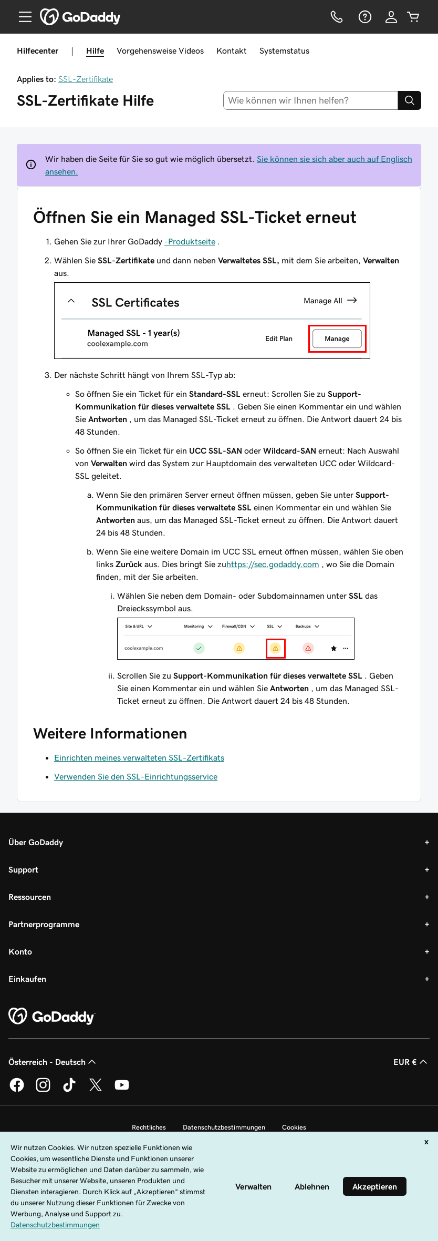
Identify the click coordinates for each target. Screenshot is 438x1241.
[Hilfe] (364, 17)
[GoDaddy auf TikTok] (69, 1090)
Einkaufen (27, 979)
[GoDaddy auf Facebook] (16, 1090)
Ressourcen (29, 897)
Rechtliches (149, 1127)
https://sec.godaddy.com (272, 564)
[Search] (409, 100)
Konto (20, 951)
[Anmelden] (391, 17)
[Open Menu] (21, 17)
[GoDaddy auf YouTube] (121, 1090)
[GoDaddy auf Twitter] (95, 1090)
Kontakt (231, 50)
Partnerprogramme (43, 924)
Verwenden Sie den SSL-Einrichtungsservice (135, 776)
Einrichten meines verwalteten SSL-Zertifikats (139, 757)
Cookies (294, 1127)
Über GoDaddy (35, 842)
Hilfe (95, 50)
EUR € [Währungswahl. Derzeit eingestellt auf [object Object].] (411, 1061)
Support (23, 869)
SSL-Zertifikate (85, 79)
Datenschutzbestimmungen (224, 1127)
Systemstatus (284, 50)
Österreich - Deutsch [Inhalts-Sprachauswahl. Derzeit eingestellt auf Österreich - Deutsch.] (53, 1061)
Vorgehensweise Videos (160, 50)
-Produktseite (189, 241)
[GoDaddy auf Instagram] (43, 1090)
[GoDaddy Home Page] (52, 1016)
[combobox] (311, 100)
